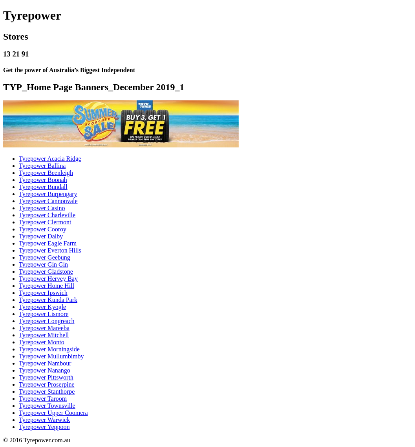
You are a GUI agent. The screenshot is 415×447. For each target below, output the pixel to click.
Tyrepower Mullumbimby (51, 356)
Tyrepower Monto (41, 342)
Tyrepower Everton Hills (50, 250)
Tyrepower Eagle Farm (48, 243)
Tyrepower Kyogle (42, 306)
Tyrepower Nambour (45, 363)
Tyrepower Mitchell (44, 335)
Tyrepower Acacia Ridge (50, 158)
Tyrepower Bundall (43, 187)
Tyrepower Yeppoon (44, 426)
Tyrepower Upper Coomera (53, 412)
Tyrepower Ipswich (43, 292)
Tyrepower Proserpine (47, 384)
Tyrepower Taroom (43, 398)
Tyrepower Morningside (49, 349)
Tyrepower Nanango (44, 370)
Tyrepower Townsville (47, 405)
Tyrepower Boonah (43, 179)
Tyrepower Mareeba (44, 328)
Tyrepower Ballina (42, 165)
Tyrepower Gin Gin (43, 264)
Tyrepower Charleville (47, 215)
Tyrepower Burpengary (48, 194)
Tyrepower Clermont (45, 222)
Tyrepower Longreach (46, 321)
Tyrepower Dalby (41, 236)
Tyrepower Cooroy (42, 229)
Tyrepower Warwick (44, 419)
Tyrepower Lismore (43, 314)
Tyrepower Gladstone (46, 271)
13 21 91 (16, 54)
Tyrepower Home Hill (46, 285)
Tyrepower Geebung (44, 257)
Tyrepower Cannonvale (48, 201)
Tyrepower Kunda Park (48, 299)
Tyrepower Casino (42, 208)
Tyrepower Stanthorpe (47, 391)
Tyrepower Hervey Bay (48, 278)
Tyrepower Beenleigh (46, 172)
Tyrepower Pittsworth (46, 377)
